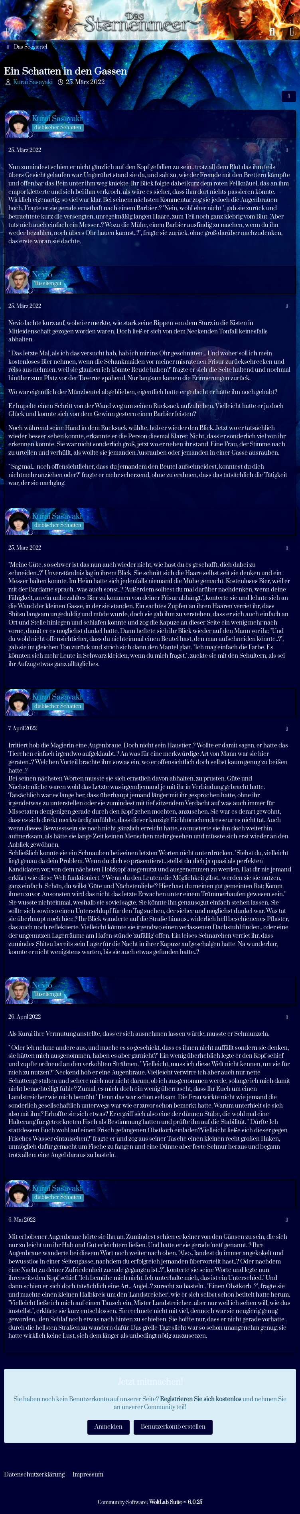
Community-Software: (150, 1502)
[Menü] (8, 32)
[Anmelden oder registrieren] (292, 32)
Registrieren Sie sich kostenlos (200, 1399)
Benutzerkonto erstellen (173, 1427)
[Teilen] (289, 96)
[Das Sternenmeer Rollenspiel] (140, 8)
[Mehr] (287, 150)
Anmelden (108, 1427)
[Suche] (272, 32)
